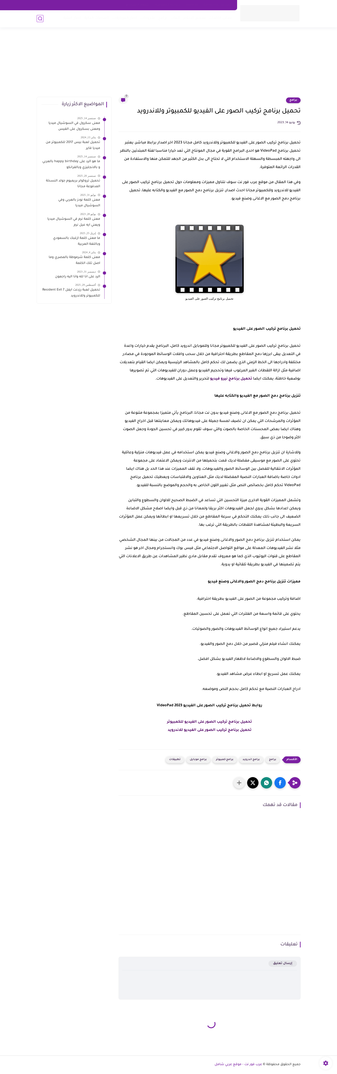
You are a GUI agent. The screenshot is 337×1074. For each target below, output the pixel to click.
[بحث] (40, 18)
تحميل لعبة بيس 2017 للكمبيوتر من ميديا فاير (73, 145)
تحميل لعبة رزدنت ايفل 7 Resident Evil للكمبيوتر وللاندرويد (71, 293)
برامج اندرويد (251, 759)
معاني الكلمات (220, 18)
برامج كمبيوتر (224, 759)
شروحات (147, 18)
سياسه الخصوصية (167, 5)
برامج (162, 18)
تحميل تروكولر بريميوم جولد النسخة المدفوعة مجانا (73, 184)
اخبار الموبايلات (124, 18)
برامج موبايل (198, 759)
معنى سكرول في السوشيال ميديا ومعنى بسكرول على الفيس (74, 126)
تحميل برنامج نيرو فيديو (231, 379)
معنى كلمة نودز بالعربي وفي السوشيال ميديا (79, 203)
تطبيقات (175, 759)
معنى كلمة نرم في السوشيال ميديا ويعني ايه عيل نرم (73, 222)
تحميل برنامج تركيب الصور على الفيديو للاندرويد (209, 730)
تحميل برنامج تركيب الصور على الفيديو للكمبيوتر (209, 722)
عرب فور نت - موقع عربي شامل (238, 1064)
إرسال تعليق (282, 963)
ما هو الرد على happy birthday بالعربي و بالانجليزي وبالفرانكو (71, 164)
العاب (175, 18)
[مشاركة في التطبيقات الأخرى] (239, 782)
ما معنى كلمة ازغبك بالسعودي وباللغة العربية (76, 241)
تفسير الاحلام (194, 18)
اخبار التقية (72, 18)
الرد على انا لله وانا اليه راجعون (77, 277)
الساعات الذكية (96, 18)
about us (192, 5)
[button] (280, 782)
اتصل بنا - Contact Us (218, 5)
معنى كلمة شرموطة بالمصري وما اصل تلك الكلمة (74, 260)
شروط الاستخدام (137, 5)
